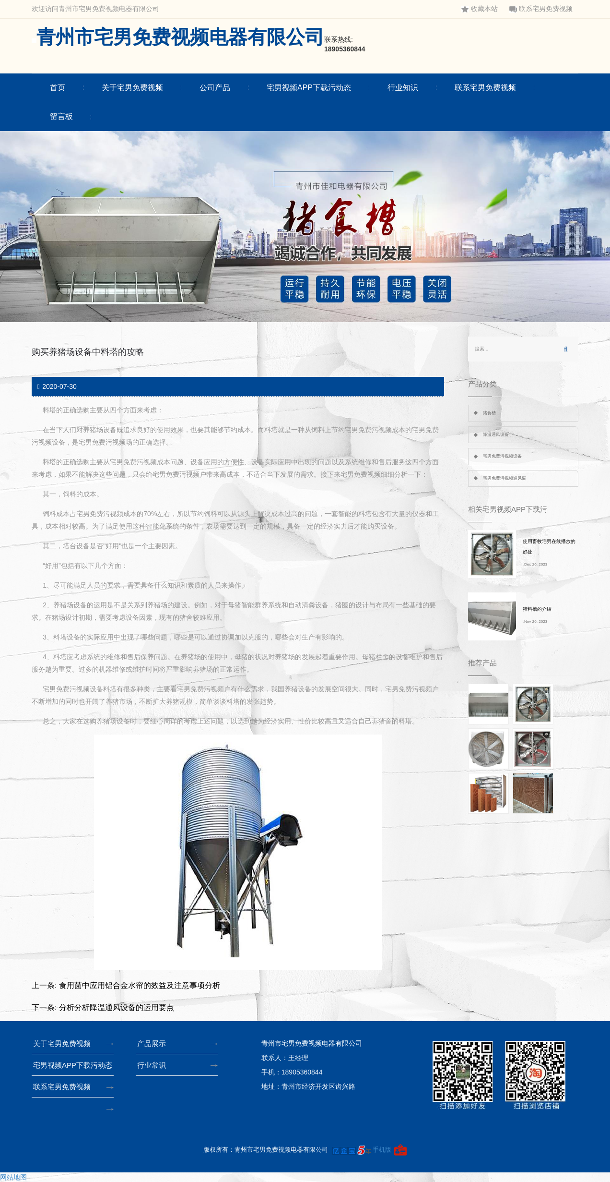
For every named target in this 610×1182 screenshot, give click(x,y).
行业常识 (154, 1065)
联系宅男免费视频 (541, 8)
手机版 (382, 1149)
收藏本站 (479, 8)
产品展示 (154, 1043)
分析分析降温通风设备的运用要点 (116, 1007)
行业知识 (402, 88)
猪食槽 (489, 412)
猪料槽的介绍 (537, 609)
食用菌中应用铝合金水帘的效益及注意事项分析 (139, 985)
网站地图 (13, 1177)
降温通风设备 (496, 434)
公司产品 (214, 88)
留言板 (61, 116)
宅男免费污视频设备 (502, 456)
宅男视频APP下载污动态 (309, 88)
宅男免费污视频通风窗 (504, 478)
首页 (57, 88)
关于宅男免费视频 (132, 88)
